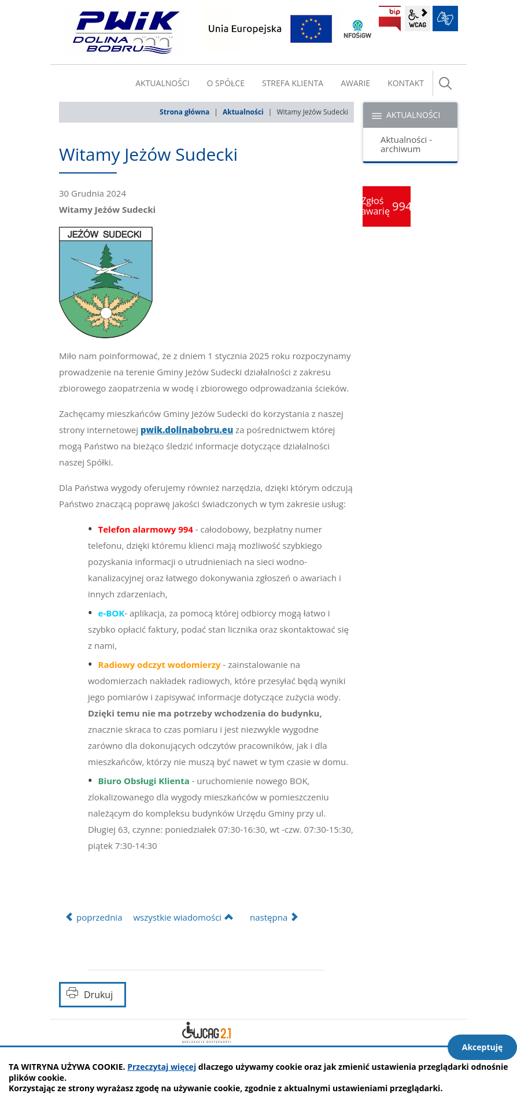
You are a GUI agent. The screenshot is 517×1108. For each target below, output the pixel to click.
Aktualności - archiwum (406, 144)
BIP (389, 18)
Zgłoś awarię (387, 205)
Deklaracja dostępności (206, 1032)
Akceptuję (482, 1046)
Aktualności (243, 112)
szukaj (445, 83)
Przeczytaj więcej (161, 1066)
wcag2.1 (417, 18)
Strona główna (184, 112)
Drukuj (98, 994)
